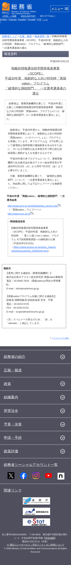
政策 (7, 384)
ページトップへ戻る (60, 338)
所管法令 (11, 411)
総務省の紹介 (14, 357)
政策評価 (11, 451)
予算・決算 (13, 424)
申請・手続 (13, 438)
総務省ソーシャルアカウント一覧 (31, 465)
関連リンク (13, 490)
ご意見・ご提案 (9, 16)
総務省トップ (9, 36)
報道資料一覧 (42, 36)
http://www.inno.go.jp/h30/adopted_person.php (34, 205)
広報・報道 (26, 36)
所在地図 (49, 538)
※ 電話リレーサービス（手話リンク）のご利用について (35, 545)
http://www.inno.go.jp (20, 213)
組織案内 (11, 397)
